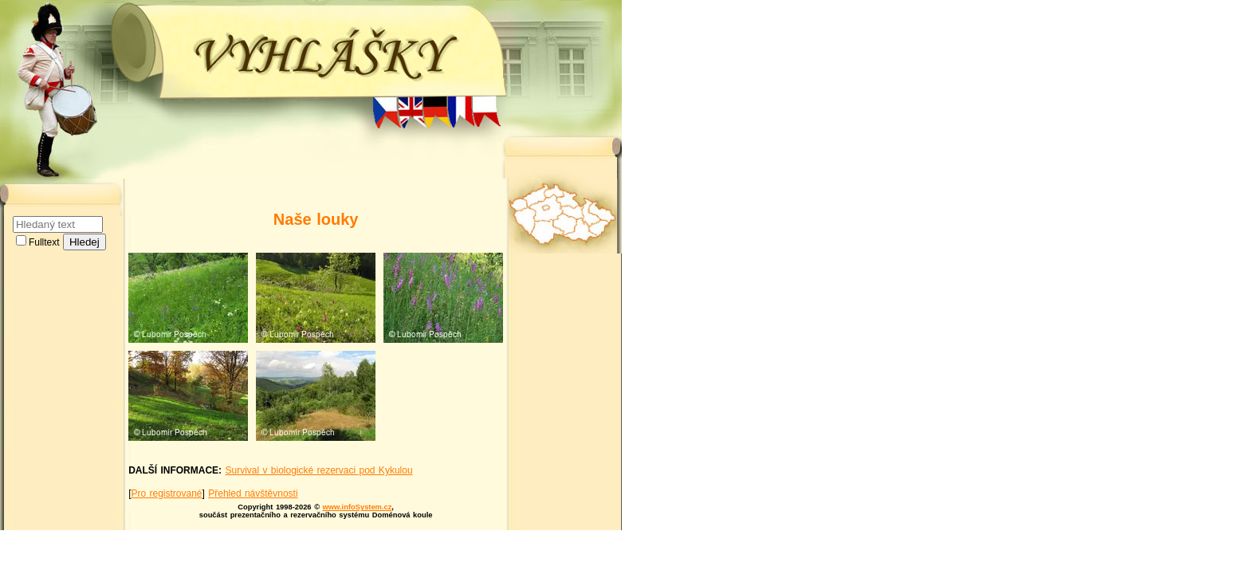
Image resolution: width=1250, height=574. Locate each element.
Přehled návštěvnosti (252, 493)
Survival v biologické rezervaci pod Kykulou (318, 470)
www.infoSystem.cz (357, 507)
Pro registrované (166, 493)
